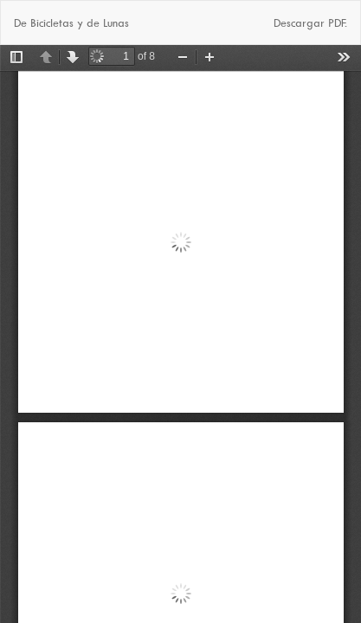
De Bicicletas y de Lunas (71, 22)
